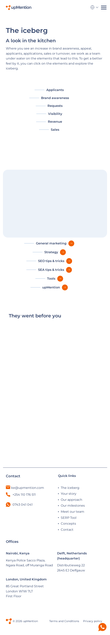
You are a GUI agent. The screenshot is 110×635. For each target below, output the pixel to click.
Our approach (71, 500)
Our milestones (73, 505)
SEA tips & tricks (51, 270)
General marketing (51, 243)
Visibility (55, 114)
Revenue (55, 121)
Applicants (55, 90)
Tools (51, 278)
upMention (51, 287)
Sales (55, 130)
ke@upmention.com (27, 488)
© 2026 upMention (25, 621)
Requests (55, 106)
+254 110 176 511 (21, 494)
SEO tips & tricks (51, 261)
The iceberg (70, 488)
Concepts (68, 523)
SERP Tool (68, 518)
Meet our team (72, 511)
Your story (68, 493)
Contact (67, 529)
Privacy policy (92, 621)
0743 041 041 (23, 504)
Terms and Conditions (64, 621)
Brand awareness (55, 98)
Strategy (51, 252)
